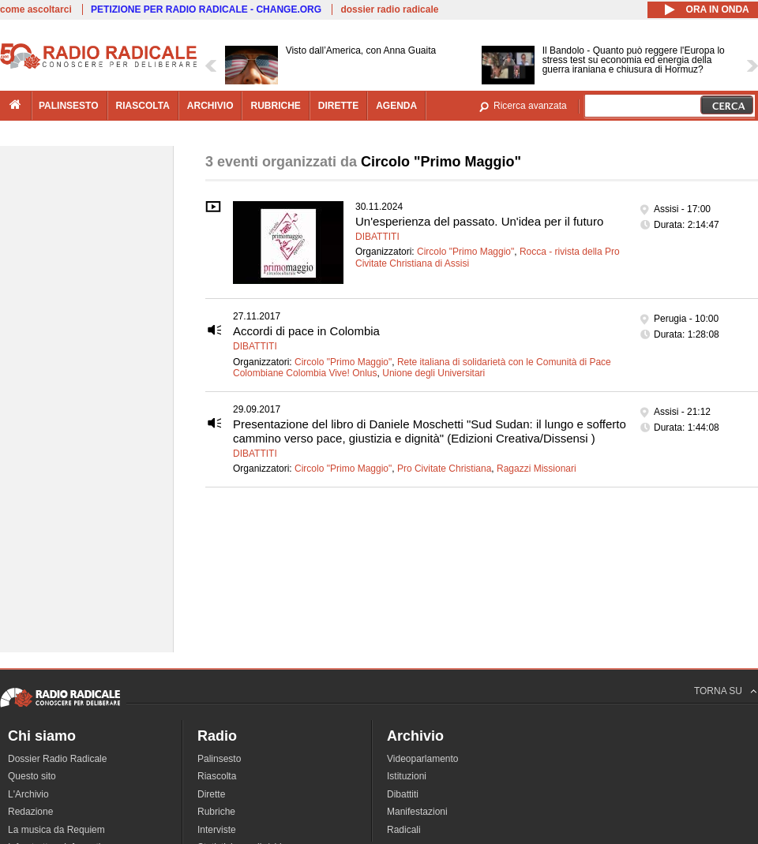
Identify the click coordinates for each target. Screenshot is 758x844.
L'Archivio (28, 794)
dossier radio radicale (389, 9)
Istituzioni (406, 776)
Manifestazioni (417, 811)
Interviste (216, 829)
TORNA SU (718, 690)
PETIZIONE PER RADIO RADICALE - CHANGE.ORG (206, 9)
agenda (396, 105)
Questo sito (32, 776)
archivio (210, 105)
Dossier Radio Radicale (57, 758)
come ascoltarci (36, 9)
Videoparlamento (423, 758)
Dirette (211, 794)
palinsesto (69, 105)
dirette (338, 105)
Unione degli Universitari (433, 373)
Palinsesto (219, 758)
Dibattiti (377, 236)
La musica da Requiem (56, 829)
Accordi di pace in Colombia (306, 331)
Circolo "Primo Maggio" (465, 251)
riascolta (143, 105)
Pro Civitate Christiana (444, 468)
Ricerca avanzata (530, 105)
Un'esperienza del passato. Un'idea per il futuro (479, 221)
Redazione (30, 811)
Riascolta (216, 776)
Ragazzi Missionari (536, 468)
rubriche (275, 105)
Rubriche (216, 811)
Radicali (404, 829)
